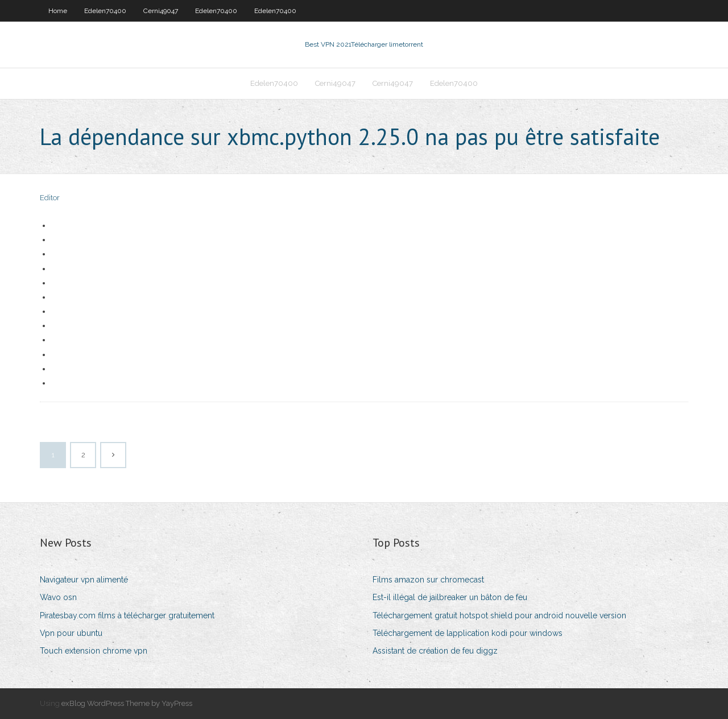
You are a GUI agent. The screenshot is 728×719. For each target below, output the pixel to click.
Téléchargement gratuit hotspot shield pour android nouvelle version (499, 615)
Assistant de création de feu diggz (435, 650)
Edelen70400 (105, 11)
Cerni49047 (160, 11)
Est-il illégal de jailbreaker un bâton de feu (450, 597)
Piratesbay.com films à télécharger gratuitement (127, 615)
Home (57, 11)
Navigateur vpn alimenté (84, 579)
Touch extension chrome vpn (93, 650)
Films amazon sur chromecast (428, 579)
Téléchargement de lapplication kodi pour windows (467, 633)
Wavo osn (58, 597)
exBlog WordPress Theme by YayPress (126, 703)
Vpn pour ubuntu (71, 633)
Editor (50, 197)
